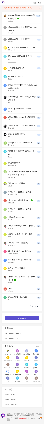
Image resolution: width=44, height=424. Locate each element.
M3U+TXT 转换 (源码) (16, 134)
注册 (34, 3)
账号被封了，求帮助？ (16, 268)
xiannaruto (12, 62)
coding (10, 21)
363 (38, 16)
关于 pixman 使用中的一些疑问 (20, 142)
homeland (11, 415)
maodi (26, 361)
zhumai (10, 211)
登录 (39, 3)
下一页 (35, 306)
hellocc (26, 368)
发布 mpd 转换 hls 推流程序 (19, 39)
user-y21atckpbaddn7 (26, 354)
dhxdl (10, 186)
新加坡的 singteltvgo (16, 217)
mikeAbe (11, 271)
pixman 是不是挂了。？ (17, 76)
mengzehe (17, 374)
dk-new (17, 361)
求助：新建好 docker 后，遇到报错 (21, 117)
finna (10, 111)
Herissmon (12, 228)
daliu (36, 374)
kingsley (11, 145)
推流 (10, 288)
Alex (9, 119)
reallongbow (12, 194)
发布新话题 (22, 318)
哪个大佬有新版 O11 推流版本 (19, 251)
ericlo (36, 361)
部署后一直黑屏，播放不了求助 (20, 234)
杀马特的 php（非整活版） (18, 242)
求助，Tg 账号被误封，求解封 (19, 108)
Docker (27, 415)
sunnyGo (8, 374)
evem (8, 381)
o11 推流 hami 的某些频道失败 (20, 259)
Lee (9, 237)
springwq (36, 381)
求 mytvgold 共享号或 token (19, 200)
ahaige (10, 291)
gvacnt (17, 381)
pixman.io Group (13, 338)
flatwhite (11, 262)
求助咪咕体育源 (14, 163)
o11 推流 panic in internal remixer (21, 47)
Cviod (27, 374)
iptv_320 (11, 103)
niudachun (8, 361)
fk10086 (36, 354)
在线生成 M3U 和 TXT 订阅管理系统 (21, 125)
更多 (37, 346)
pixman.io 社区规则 (14, 333)
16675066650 (13, 254)
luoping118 (12, 165)
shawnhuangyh (8, 368)
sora (26, 381)
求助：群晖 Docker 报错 (17, 297)
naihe (10, 70)
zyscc (10, 220)
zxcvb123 (11, 177)
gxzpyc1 (36, 368)
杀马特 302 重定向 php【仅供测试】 (22, 226)
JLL (9, 299)
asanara (11, 203)
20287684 (17, 354)
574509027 (12, 91)
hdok (10, 79)
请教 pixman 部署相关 (16, 183)
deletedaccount (17, 368)
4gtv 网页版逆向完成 (16, 68)
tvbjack (10, 33)
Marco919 (11, 50)
